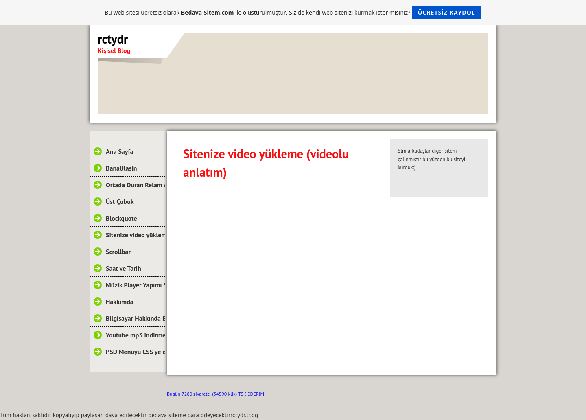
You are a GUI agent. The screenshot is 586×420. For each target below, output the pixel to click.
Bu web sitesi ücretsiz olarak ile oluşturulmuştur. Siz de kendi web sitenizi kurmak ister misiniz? (293, 12)
